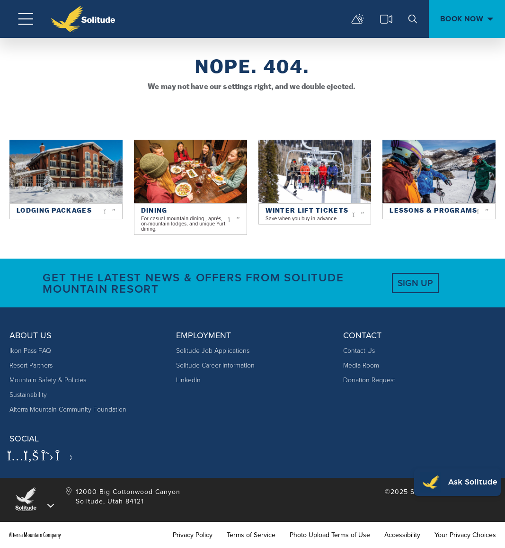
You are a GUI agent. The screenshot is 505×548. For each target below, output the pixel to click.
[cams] (386, 19)
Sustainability (28, 395)
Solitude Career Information (215, 365)
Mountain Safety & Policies (47, 380)
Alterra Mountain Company (35, 535)
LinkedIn (188, 380)
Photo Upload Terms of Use (330, 535)
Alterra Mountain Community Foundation (67, 409)
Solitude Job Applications (212, 351)
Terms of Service (251, 535)
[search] (412, 19)
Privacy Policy (193, 535)
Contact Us (359, 351)
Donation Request (369, 380)
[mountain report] (357, 19)
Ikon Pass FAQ (30, 351)
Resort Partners (31, 365)
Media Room (361, 365)
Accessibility (402, 535)
